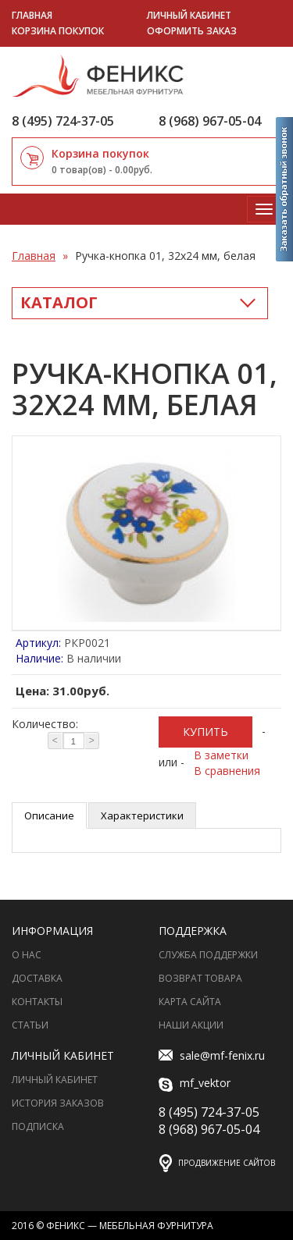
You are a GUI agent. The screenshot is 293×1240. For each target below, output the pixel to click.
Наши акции (191, 1025)
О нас (26, 954)
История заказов (58, 1103)
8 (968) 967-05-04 (210, 121)
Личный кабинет (189, 15)
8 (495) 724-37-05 (63, 121)
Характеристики (142, 815)
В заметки (221, 755)
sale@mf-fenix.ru (212, 1056)
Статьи (30, 1025)
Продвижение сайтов (226, 1162)
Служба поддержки (208, 954)
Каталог (59, 302)
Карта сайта (190, 1001)
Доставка (37, 978)
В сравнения (227, 770)
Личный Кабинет (55, 1079)
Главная (32, 15)
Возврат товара (200, 978)
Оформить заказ (192, 30)
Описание (49, 815)
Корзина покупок (58, 30)
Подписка (38, 1126)
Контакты (37, 1001)
